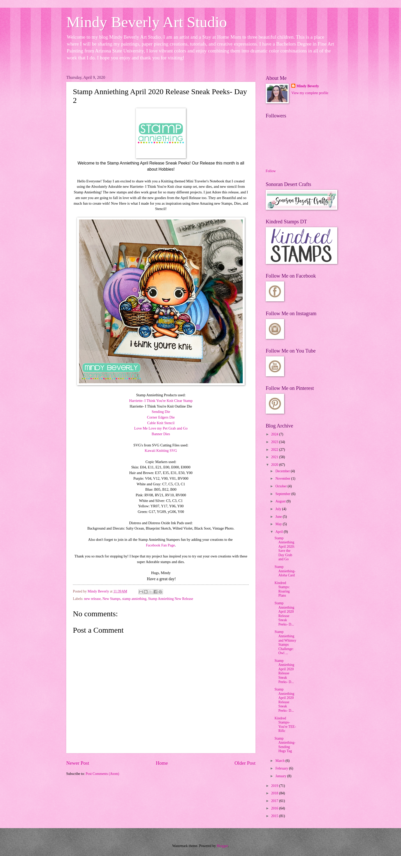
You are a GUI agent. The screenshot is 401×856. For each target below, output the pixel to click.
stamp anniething (134, 599)
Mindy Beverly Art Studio (146, 22)
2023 (275, 442)
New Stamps (111, 599)
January (281, 776)
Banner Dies (161, 434)
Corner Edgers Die (161, 417)
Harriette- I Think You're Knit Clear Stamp (161, 401)
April (279, 532)
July (278, 509)
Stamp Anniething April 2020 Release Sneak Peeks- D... (284, 613)
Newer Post (77, 763)
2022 (275, 450)
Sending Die (161, 412)
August (280, 501)
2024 (275, 434)
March (280, 761)
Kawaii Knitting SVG (161, 450)
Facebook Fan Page (160, 545)
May (279, 524)
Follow (271, 171)
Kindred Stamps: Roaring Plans (281, 589)
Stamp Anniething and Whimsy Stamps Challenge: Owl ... (285, 642)
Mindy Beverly (307, 86)
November (283, 478)
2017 (275, 801)
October (281, 486)
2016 (275, 808)
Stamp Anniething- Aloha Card (284, 571)
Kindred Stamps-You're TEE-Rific (285, 724)
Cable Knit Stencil (160, 423)
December (283, 471)
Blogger (222, 846)
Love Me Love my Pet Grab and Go (161, 428)
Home (162, 763)
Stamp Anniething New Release (170, 599)
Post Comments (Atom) (102, 774)
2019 (275, 786)
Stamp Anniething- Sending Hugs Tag (284, 745)
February (282, 768)
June (279, 517)
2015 (275, 816)
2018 (275, 793)
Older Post (245, 763)
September (283, 494)
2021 (275, 457)
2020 (275, 465)
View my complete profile (309, 93)
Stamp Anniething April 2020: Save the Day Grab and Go (284, 548)
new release (92, 599)
